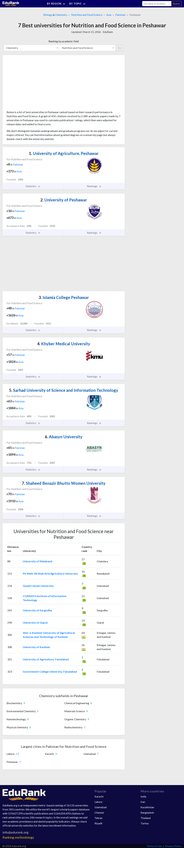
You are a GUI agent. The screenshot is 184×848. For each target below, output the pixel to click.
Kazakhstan (147, 807)
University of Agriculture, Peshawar (64, 153)
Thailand (146, 817)
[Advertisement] (32, 83)
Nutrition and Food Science (86, 14)
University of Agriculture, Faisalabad (46, 659)
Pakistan (120, 14)
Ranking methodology (18, 837)
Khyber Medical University (63, 343)
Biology (47, 14)
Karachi (99, 796)
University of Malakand (37, 561)
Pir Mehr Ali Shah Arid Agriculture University (50, 573)
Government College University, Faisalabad (50, 671)
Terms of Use (154, 845)
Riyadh (98, 823)
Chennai (99, 812)
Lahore (98, 801)
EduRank (108, 31)
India (143, 796)
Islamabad (101, 807)
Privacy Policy (173, 845)
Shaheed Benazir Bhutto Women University (63, 483)
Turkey (145, 823)
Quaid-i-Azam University (38, 585)
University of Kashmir (36, 647)
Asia (108, 14)
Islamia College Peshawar (64, 297)
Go (119, 47)
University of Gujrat (35, 622)
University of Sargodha (37, 610)
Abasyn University (63, 436)
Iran (143, 801)
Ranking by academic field (64, 41)
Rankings (94, 186)
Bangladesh (147, 812)
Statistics (33, 186)
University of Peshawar (63, 199)
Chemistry (61, 14)
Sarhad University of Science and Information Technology (63, 390)
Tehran (98, 817)
